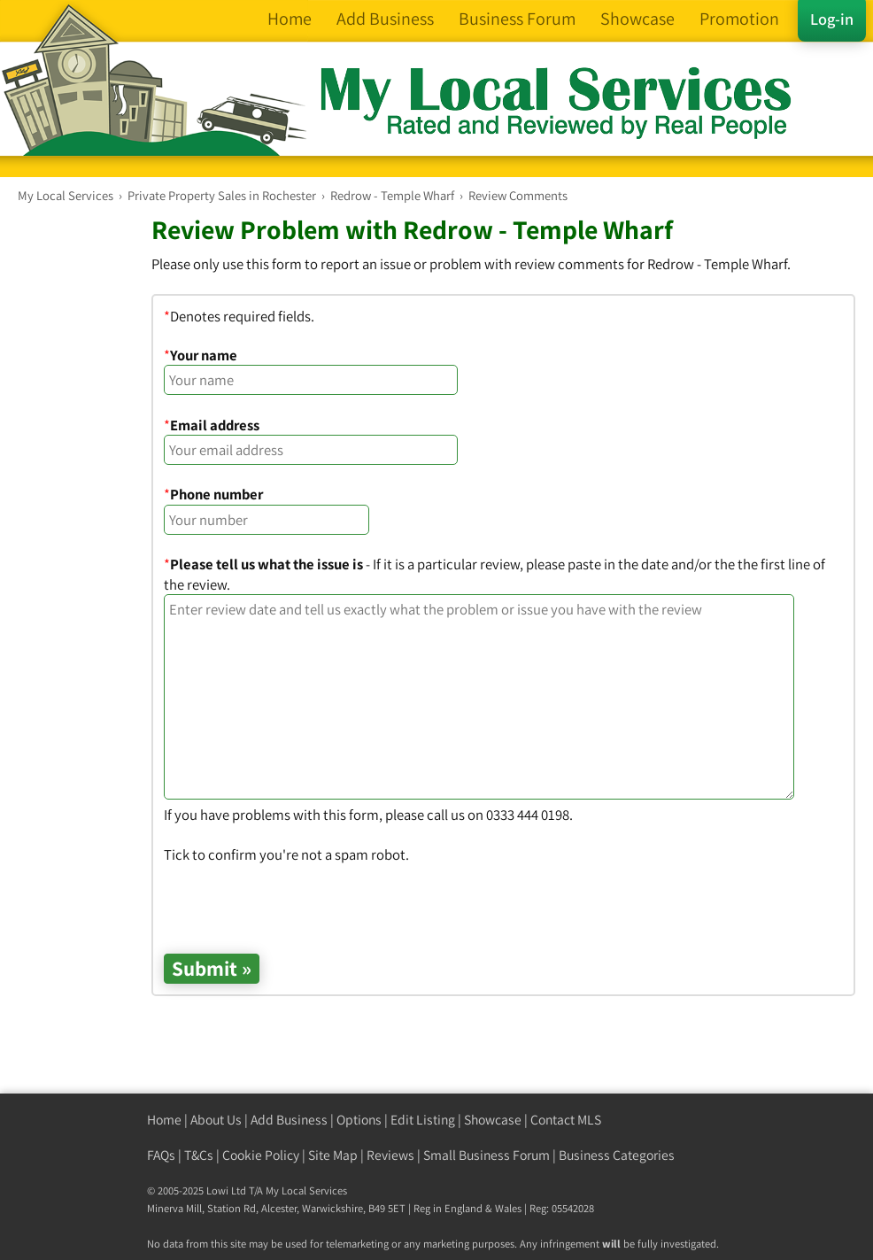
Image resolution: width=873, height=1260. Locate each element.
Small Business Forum (486, 1155)
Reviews (390, 1155)
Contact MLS (565, 1119)
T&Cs (198, 1155)
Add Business (289, 1119)
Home (164, 1119)
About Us (216, 1119)
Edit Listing (422, 1119)
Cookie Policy (260, 1155)
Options (359, 1119)
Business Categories (617, 1155)
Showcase (492, 1119)
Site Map (333, 1155)
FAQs (161, 1155)
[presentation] (298, 898)
